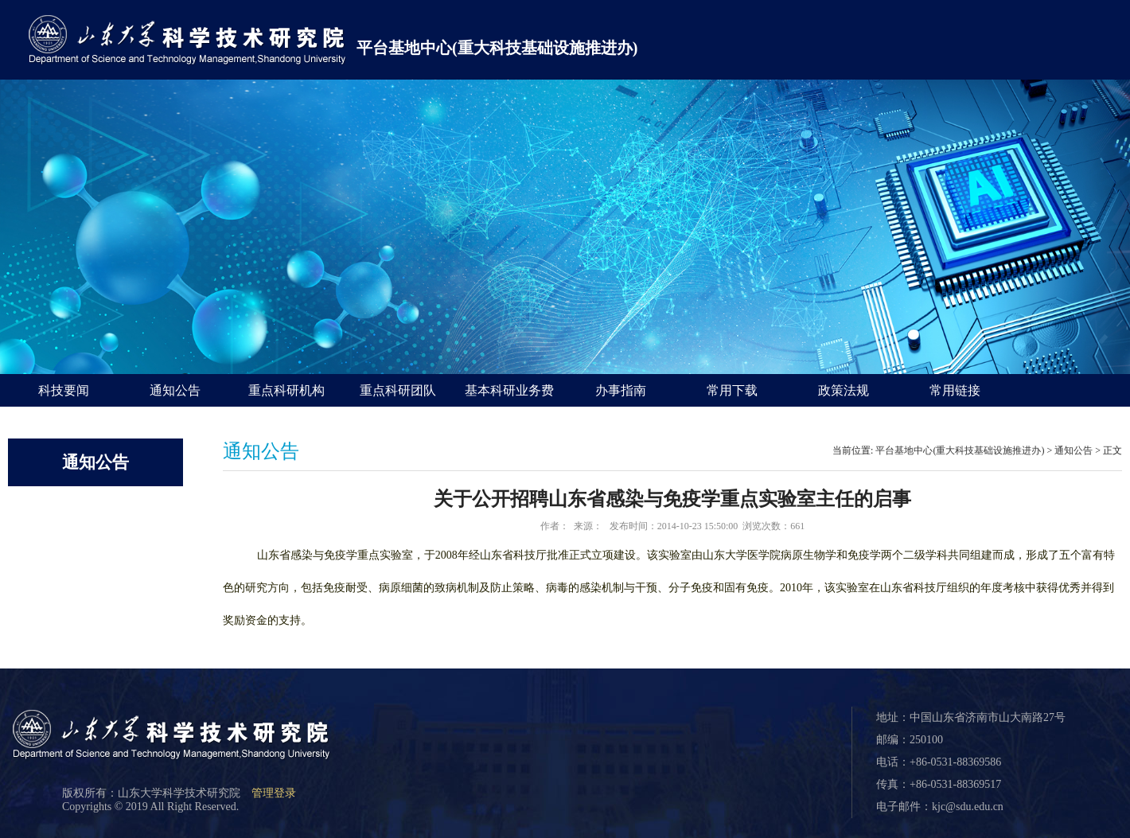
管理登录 (273, 793)
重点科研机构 (286, 390)
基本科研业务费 (509, 390)
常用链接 (954, 390)
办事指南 (620, 390)
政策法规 (843, 390)
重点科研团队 (398, 390)
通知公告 (175, 390)
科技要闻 (63, 390)
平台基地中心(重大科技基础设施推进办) (497, 48)
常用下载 (732, 390)
